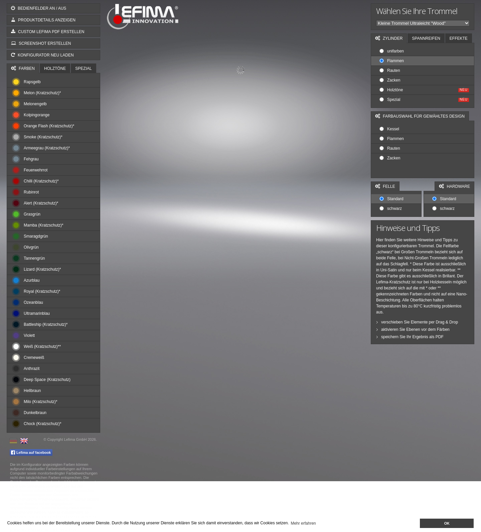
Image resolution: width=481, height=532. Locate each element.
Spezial (83, 68)
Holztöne (55, 68)
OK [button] (447, 523)
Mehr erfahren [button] (303, 523)
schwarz (390, 208)
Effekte (459, 38)
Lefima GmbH (75, 439)
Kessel (389, 129)
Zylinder (389, 38)
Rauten (389, 70)
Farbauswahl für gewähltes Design (420, 116)
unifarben (391, 51)
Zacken (389, 80)
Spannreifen (426, 38)
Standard (391, 198)
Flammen (391, 60)
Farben (23, 68)
